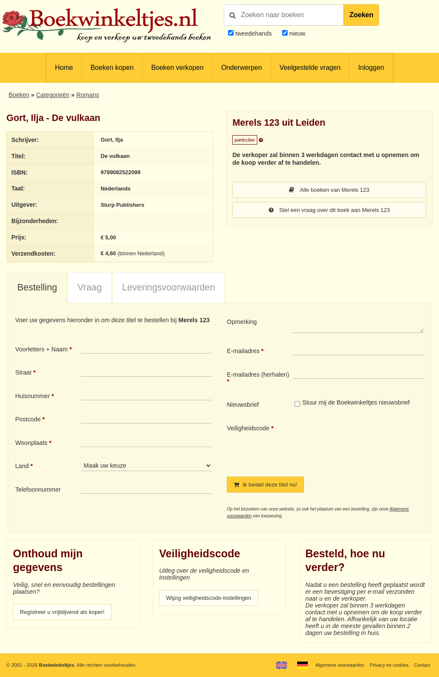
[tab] (37, 289)
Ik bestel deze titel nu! (268, 486)
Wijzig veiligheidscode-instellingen (212, 600)
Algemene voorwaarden (335, 665)
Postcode (27, 420)
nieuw (296, 33)
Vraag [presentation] (90, 289)
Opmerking (242, 323)
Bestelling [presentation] (37, 289)
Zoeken (361, 14)
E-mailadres (243, 352)
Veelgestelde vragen (310, 67)
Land (22, 468)
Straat (23, 374)
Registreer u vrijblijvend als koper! (65, 614)
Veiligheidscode (248, 429)
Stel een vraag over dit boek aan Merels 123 (329, 210)
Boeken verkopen (177, 67)
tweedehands (253, 33)
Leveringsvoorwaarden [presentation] (168, 289)
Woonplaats (31, 444)
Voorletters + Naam (41, 351)
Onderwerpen (241, 67)
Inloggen (371, 67)
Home (64, 67)
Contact (421, 665)
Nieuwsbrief (243, 406)
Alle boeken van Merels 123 (329, 190)
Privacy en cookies (387, 665)
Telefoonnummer (37, 491)
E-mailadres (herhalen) (258, 376)
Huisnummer (32, 397)
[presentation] (364, 445)
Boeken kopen (111, 67)
